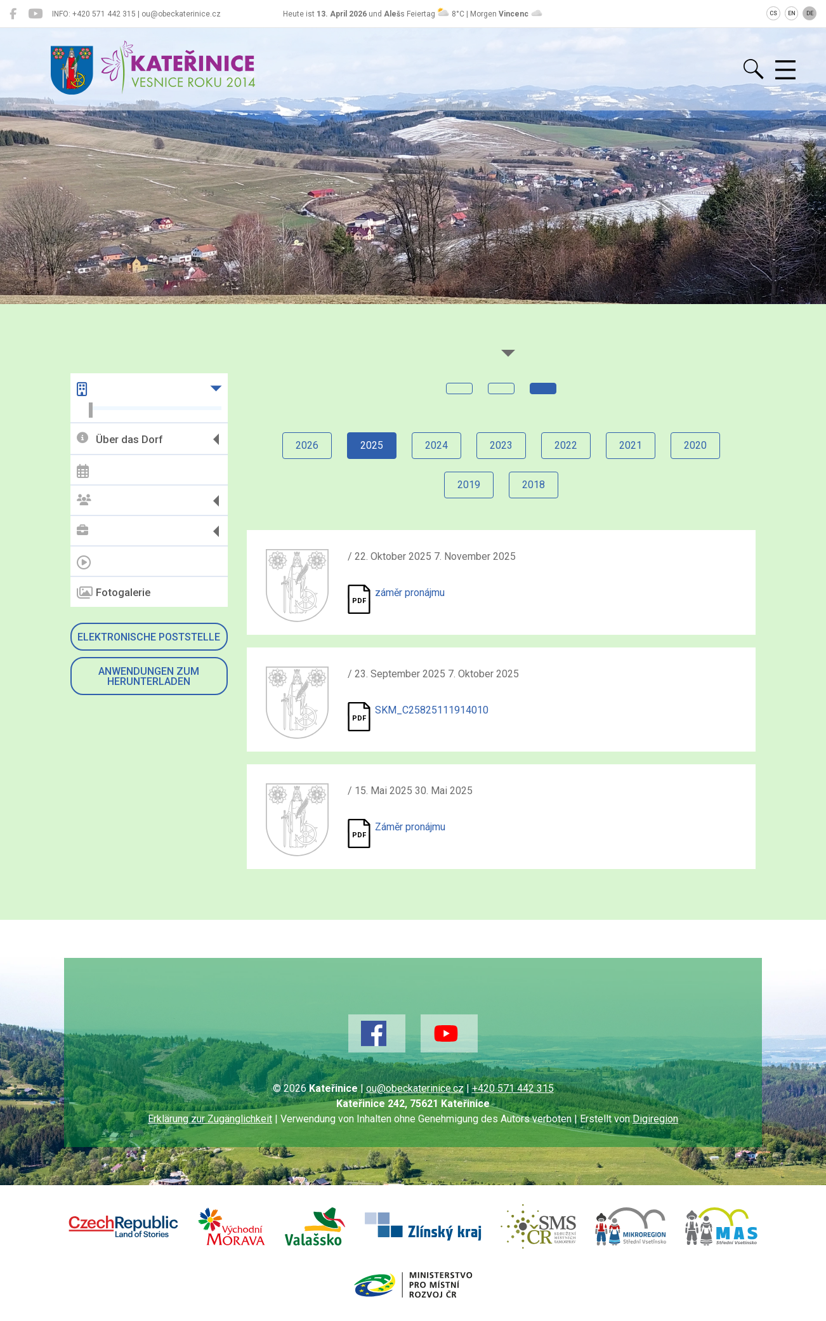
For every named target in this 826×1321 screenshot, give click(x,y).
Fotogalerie (113, 593)
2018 (533, 485)
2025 (371, 445)
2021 (630, 445)
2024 (436, 445)
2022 (565, 445)
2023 (501, 445)
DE (809, 13)
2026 (307, 445)
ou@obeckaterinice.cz (415, 1088)
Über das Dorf (119, 439)
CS (773, 13)
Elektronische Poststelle (148, 637)
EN (792, 13)
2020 (695, 445)
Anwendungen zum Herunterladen (148, 676)
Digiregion (655, 1119)
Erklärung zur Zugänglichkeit (210, 1119)
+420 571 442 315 (513, 1088)
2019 (468, 485)
